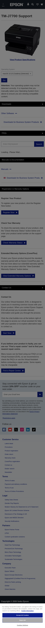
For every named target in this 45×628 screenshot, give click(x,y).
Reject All (22, 620)
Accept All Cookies (22, 615)
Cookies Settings (22, 625)
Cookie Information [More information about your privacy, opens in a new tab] (27, 611)
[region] (22, 615)
